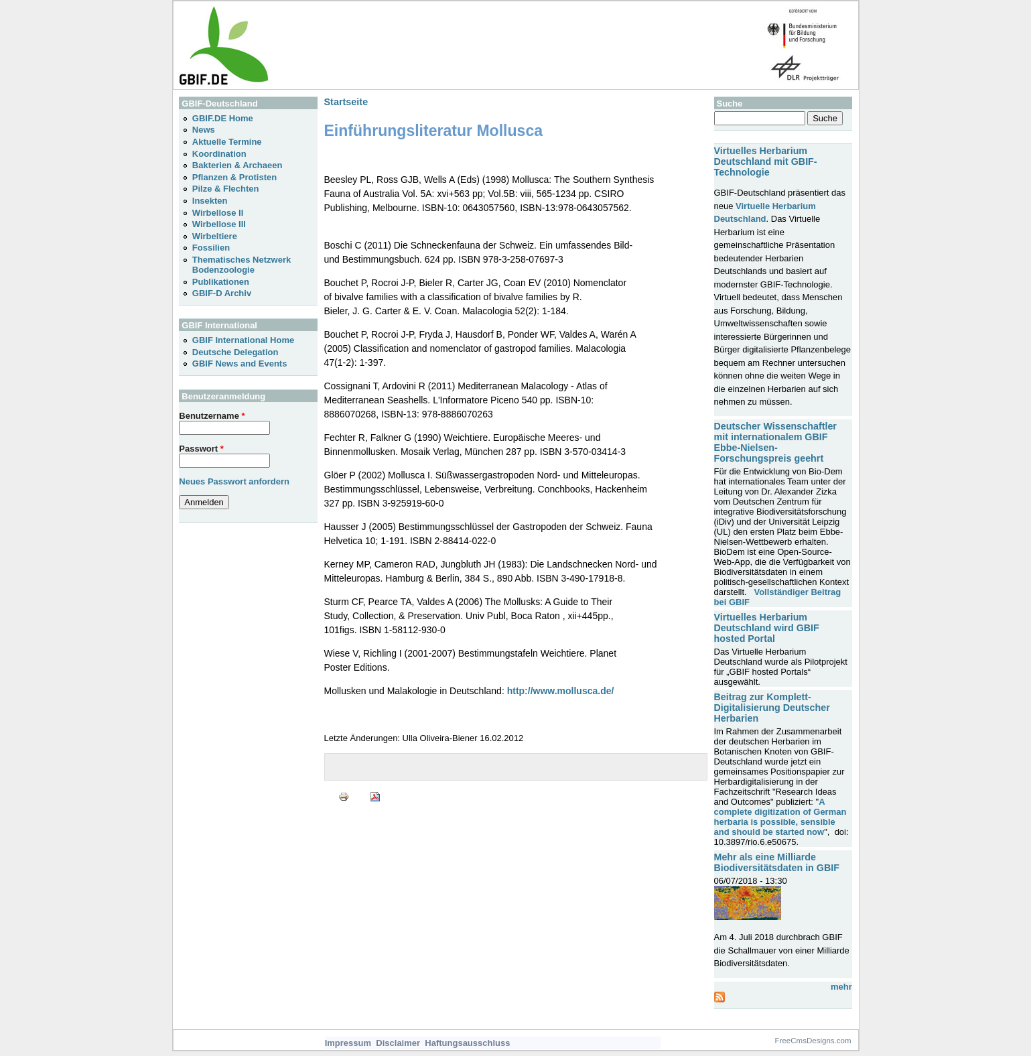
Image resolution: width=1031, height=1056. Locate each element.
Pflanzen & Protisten (234, 177)
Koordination (219, 154)
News (203, 130)
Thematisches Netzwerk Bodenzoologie (241, 265)
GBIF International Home (243, 340)
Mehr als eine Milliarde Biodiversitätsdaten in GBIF (776, 862)
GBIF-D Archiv (221, 293)
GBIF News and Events (239, 363)
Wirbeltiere (214, 236)
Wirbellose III (219, 224)
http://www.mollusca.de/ (560, 690)
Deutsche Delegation (235, 352)
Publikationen (220, 282)
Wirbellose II (217, 213)
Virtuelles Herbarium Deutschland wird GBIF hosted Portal (766, 628)
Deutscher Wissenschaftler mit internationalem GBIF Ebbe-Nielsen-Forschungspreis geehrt (775, 442)
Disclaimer (398, 1043)
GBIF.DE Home (222, 118)
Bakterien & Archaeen (237, 165)
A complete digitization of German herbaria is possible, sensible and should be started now (780, 817)
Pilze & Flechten (225, 189)
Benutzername (212, 416)
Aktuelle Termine (227, 142)
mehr (841, 987)
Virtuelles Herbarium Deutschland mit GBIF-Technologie (765, 161)
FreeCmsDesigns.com (813, 1041)
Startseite (346, 101)
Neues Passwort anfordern (234, 481)
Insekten (210, 201)
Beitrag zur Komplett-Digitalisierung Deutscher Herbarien (772, 707)
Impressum (348, 1043)
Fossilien (211, 248)
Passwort (201, 449)
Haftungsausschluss (467, 1043)
